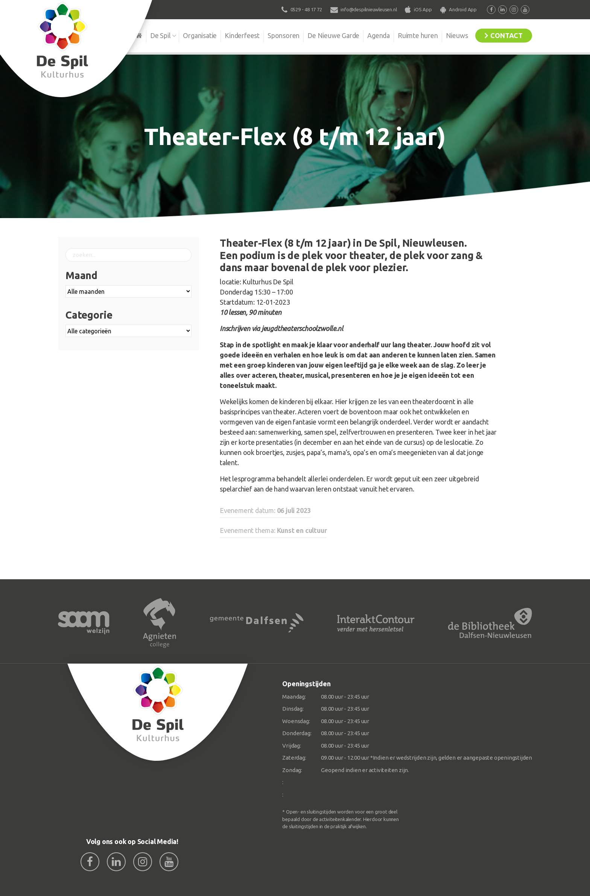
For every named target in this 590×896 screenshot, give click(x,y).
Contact (506, 35)
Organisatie (200, 35)
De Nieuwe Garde (333, 35)
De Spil (160, 35)
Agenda (378, 35)
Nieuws (457, 35)
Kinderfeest (242, 35)
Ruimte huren (418, 35)
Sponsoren (284, 35)
